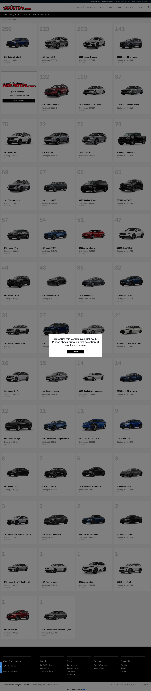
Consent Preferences (0, 667)
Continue (75, 351)
